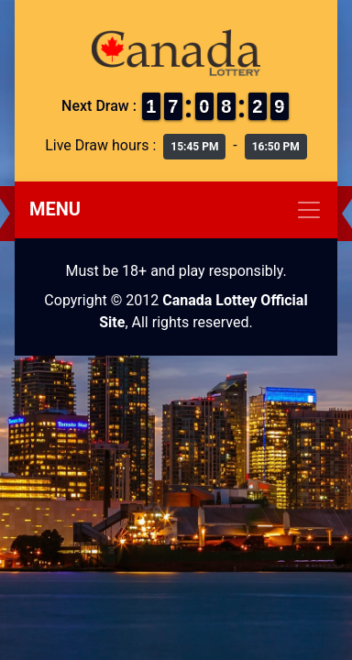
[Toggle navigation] (176, 210)
